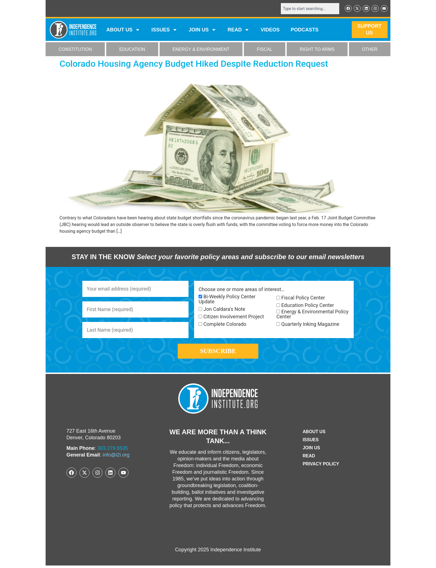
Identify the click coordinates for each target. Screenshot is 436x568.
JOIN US (202, 30)
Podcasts (305, 30)
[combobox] (309, 8)
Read (308, 458)
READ (238, 30)
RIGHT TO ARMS (317, 49)
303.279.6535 (112, 450)
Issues (164, 30)
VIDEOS (270, 30)
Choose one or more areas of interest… (241, 289)
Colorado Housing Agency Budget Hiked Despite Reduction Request (194, 64)
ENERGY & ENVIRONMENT (200, 49)
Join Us (311, 450)
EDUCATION (132, 49)
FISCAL (264, 49)
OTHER (369, 49)
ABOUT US (123, 30)
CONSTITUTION (75, 49)
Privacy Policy (321, 466)
